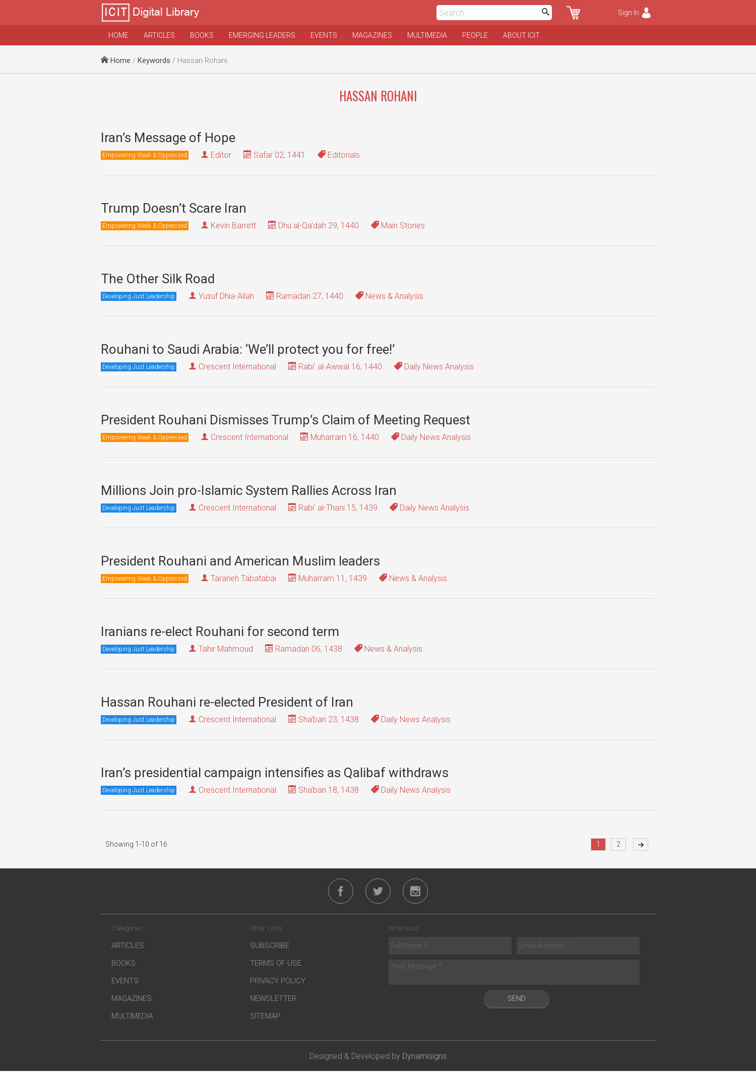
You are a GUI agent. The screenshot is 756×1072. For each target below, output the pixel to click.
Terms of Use (275, 964)
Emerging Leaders (262, 35)
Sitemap (265, 1017)
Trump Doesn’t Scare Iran (173, 208)
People (475, 35)
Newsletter (273, 999)
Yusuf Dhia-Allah (226, 296)
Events (323, 35)
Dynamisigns (424, 1057)
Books (202, 35)
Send (517, 999)
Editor (221, 155)
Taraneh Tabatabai (243, 578)
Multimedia (427, 35)
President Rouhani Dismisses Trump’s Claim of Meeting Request (285, 419)
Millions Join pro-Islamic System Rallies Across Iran (249, 490)
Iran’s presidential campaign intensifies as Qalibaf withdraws (275, 772)
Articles (159, 35)
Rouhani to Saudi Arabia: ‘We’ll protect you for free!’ (248, 349)
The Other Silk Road (158, 278)
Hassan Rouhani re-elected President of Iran (227, 702)
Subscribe (269, 946)
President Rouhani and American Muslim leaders (240, 561)
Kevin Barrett (233, 225)
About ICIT (521, 35)
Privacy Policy (277, 981)
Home (118, 35)
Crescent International (237, 366)
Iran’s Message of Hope (168, 137)
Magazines (372, 35)
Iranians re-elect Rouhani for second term (220, 631)
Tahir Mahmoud (226, 649)
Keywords (154, 60)
